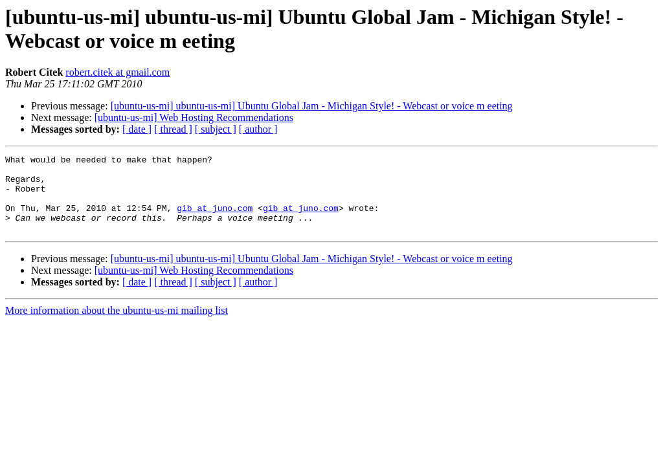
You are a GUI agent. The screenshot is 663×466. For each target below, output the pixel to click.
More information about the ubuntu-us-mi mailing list (116, 325)
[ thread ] (173, 129)
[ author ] (258, 129)
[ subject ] (215, 129)
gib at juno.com (215, 219)
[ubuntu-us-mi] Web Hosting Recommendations (194, 117)
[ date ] (137, 129)
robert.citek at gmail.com (117, 72)
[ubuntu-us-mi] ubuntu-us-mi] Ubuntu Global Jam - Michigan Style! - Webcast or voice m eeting (312, 105)
